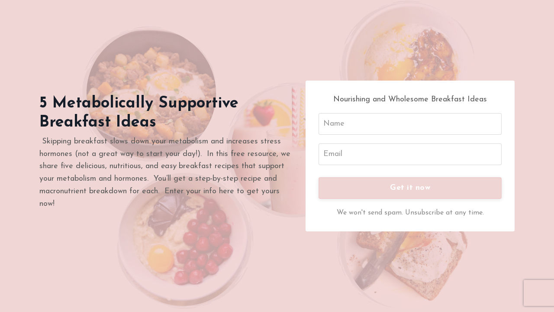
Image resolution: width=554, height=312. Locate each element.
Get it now (410, 188)
